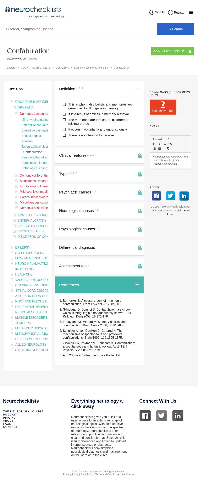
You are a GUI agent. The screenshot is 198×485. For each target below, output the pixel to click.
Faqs (7, 423)
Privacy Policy (71, 474)
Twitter (161, 415)
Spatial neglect (31, 135)
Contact (10, 426)
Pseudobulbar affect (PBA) (39, 157)
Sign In (157, 12)
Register (176, 12)
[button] (160, 139)
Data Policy (87, 474)
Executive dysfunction (36, 130)
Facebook (145, 415)
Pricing (9, 417)
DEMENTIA (62, 67)
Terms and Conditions (107, 474)
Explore (11, 67)
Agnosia (27, 141)
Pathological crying (34, 168)
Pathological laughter (35, 162)
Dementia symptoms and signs (91, 67)
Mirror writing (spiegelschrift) (40, 119)
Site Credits (127, 474)
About (8, 420)
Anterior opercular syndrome (40, 125)
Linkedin (178, 415)
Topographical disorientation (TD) (44, 146)
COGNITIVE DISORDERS (35, 67)
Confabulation (32, 152)
